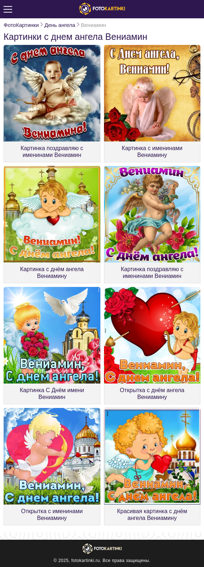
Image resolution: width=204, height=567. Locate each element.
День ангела (59, 25)
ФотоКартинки (21, 25)
